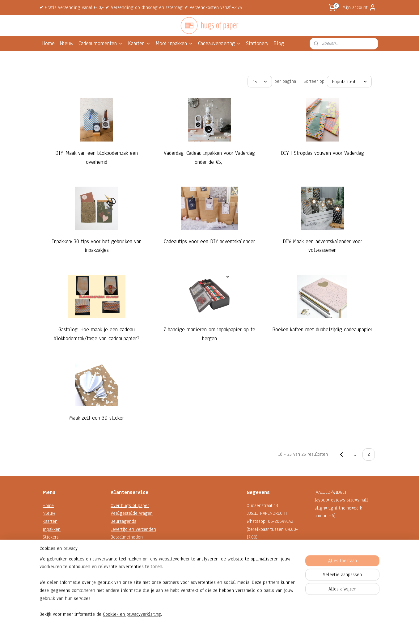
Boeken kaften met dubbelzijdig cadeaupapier (322, 329)
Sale (47, 569)
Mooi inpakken (174, 43)
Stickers (51, 537)
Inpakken (52, 529)
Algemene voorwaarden (134, 561)
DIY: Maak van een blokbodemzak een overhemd (96, 158)
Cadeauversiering (219, 43)
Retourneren (123, 553)
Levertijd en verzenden (133, 529)
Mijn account (359, 7)
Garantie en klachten (131, 545)
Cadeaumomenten (100, 43)
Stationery (257, 43)
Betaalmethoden (127, 537)
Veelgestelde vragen (132, 513)
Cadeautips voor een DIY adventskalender (209, 241)
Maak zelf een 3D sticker (96, 417)
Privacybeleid (124, 569)
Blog (278, 43)
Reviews (119, 576)
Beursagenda (123, 521)
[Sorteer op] (349, 81)
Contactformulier (263, 569)
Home (48, 43)
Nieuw (67, 43)
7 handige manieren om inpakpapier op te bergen (209, 334)
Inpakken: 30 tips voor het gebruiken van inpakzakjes (97, 246)
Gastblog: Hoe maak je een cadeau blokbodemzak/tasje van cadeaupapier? (96, 334)
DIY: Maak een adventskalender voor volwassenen (322, 246)
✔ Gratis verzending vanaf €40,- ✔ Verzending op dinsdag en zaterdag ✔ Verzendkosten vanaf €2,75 (141, 7)
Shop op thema (58, 561)
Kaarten (139, 43)
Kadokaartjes (55, 545)
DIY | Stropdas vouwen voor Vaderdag (322, 153)
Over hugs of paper (130, 505)
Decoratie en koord (62, 553)
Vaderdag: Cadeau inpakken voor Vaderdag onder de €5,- (209, 158)
